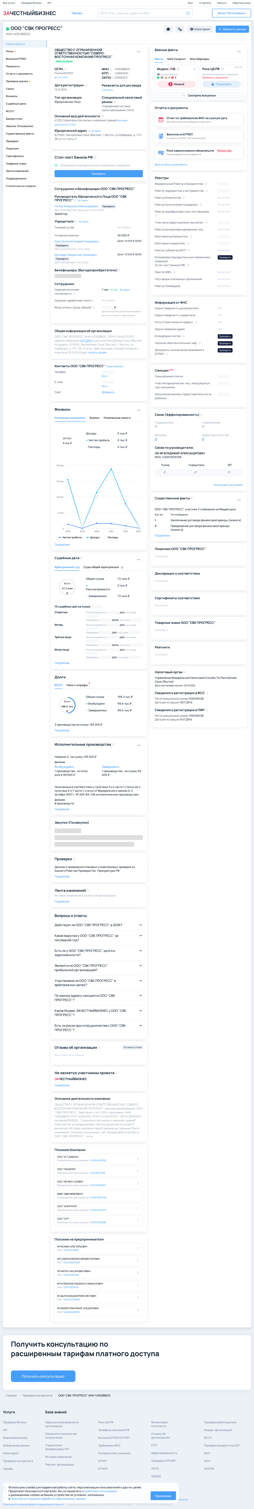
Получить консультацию (43, 1376)
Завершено (110, 767)
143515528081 (98, 1185)
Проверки (12, 141)
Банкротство (14, 118)
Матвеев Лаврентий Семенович (76, 255)
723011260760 (71, 1275)
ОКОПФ (209, 1468)
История (96, 131)
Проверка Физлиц (31, 3)
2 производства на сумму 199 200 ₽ (78, 724)
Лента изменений (17, 171)
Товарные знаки (16, 163)
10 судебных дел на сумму (73, 606)
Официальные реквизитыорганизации (62, 1424)
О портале (205, 3)
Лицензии (12, 148)
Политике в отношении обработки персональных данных (48, 1498)
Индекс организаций (218, 1430)
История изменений (58, 1457)
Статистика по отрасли (21, 186)
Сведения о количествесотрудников (61, 1435)
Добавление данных (16, 1445)
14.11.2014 (63, 77)
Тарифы (8, 1468)
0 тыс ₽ (122, 433)
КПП (154, 1445)
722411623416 (70, 1287)
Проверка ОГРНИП (163, 1461)
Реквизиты (13, 66)
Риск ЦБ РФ (105, 1422)
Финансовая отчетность (159, 1424)
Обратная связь (242, 3)
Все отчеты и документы (171, 164)
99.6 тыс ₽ (124, 703)
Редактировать (115, 366)
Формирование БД (15, 1438)
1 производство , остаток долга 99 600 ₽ (71, 773)
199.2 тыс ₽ (125, 697)
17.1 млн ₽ (123, 579)
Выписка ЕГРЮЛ (16, 59)
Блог (191, 3)
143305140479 (98, 1210)
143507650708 (98, 1197)
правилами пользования (100, 1491)
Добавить (108, 392)
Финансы (11, 96)
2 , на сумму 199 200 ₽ (81, 757)
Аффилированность (164, 1453)
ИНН (207, 1453)
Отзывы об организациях (160, 1435)
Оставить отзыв (132, 1047)
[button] (231, 13)
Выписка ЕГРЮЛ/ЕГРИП (114, 1438)
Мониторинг (11, 1453)
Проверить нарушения (215, 77)
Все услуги (9, 3)
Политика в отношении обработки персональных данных (33, 1504)
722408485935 (71, 1312)
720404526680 (71, 1299)
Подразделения (16, 178)
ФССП (10, 111)
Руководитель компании (114, 1453)
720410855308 (71, 1262)
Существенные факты (20, 133)
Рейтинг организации (59, 1464)
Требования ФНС (109, 1445)
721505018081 (71, 1250)
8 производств (64, 803)
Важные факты (166, 50)
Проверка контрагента (18, 1461)
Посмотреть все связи (228, 485)
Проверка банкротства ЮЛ (222, 1445)
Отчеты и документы (19, 73)
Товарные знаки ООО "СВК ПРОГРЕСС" (185, 622)
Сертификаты (15, 156)
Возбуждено (64, 767)
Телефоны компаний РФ (113, 1430)
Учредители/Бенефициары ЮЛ (57, 1447)
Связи (10, 89)
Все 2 (105, 376)
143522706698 (98, 1222)
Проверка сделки (18, 81)
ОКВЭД (156, 1476)
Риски (11, 51)
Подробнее (62, 544)
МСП (207, 1461)
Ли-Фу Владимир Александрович (77, 206)
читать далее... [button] (98, 352)
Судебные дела (16, 103)
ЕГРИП (102, 1461)
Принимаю (163, 1496)
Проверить (98, 173)
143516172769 (97, 1173)
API (49, 3)
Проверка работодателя (220, 1422)
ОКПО (155, 1468)
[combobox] (145, 13)
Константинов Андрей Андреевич (77, 241)
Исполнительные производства (83, 744)
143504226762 (98, 1160)
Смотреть (107, 89)
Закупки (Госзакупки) (20, 126)
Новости (222, 3)
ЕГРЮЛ (103, 1468)
